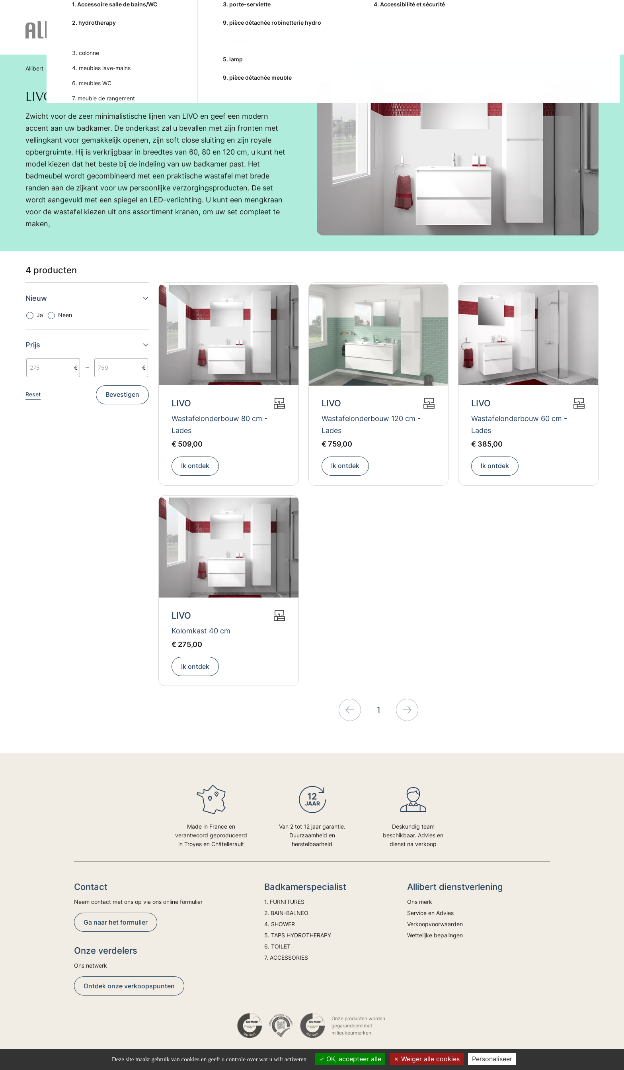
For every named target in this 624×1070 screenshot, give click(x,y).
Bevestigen (122, 394)
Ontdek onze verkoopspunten (129, 986)
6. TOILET (407, 36)
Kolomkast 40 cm (201, 631)
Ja (40, 315)
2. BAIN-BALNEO (217, 36)
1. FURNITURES (156, 36)
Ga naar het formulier (116, 922)
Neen (65, 315)
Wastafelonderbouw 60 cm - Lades (519, 424)
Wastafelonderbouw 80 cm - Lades (219, 424)
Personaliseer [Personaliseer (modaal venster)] (492, 1059)
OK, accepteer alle (350, 1059)
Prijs (87, 345)
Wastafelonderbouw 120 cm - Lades (371, 424)
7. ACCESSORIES (460, 36)
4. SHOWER (272, 36)
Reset (33, 394)
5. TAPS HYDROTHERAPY (341, 36)
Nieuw (87, 298)
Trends (553, 36)
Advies (520, 36)
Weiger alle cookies (427, 1059)
